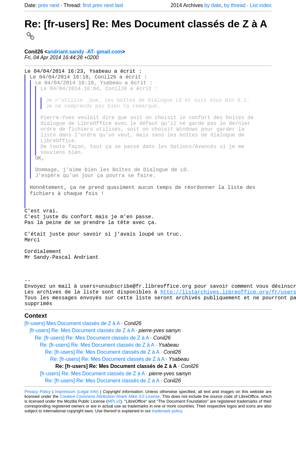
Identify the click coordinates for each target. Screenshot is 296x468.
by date (212, 5)
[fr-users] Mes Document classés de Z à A (72, 375)
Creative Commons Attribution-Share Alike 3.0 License (110, 448)
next (54, 5)
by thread (234, 5)
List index (261, 5)
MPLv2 (114, 453)
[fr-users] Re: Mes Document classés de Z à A (82, 382)
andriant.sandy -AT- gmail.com (85, 51)
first (87, 5)
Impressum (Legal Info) (76, 443)
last (119, 5)
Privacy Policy (37, 443)
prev (43, 5)
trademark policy (167, 463)
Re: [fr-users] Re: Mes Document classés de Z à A (92, 390)
